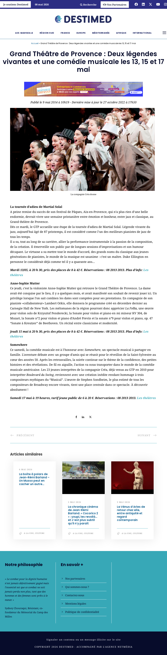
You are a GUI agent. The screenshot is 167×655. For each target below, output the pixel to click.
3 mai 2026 (123, 502)
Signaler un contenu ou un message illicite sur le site (83, 639)
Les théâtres (146, 398)
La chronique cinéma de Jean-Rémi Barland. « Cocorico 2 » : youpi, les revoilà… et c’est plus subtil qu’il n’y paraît (83, 515)
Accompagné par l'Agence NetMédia (104, 646)
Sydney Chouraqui (15, 608)
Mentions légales (75, 603)
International (142, 32)
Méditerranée (101, 32)
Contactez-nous (74, 595)
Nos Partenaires (114, 4)
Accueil (34, 43)
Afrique (121, 32)
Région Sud (47, 32)
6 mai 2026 (25, 469)
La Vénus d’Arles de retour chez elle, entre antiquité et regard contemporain (131, 513)
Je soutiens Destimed (15, 4)
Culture (40, 533)
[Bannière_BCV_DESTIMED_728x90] (83, 89)
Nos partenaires (75, 578)
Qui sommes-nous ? (77, 587)
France (65, 32)
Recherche (88, 4)
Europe (81, 32)
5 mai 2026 (74, 502)
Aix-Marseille (24, 32)
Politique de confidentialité (82, 612)
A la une (29, 533)
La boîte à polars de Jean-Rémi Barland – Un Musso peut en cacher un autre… (34, 479)
